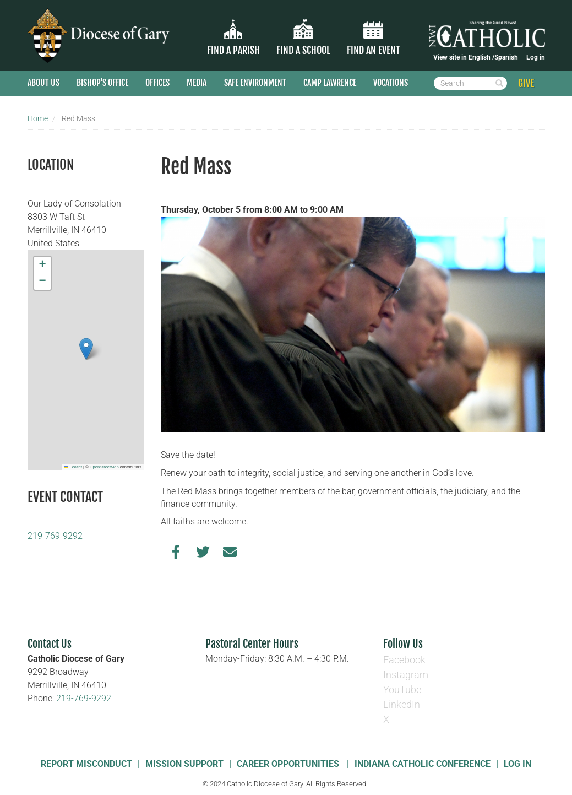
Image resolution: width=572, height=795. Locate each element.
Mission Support (184, 764)
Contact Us (50, 644)
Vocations (390, 82)
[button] (86, 349)
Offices (157, 82)
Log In (517, 764)
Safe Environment (255, 82)
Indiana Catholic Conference (423, 764)
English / (481, 57)
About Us (43, 82)
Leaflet (73, 466)
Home (38, 118)
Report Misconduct (86, 764)
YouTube (402, 689)
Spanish (506, 57)
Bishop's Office (102, 82)
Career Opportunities (289, 764)
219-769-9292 (55, 536)
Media (196, 82)
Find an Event (373, 50)
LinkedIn (401, 704)
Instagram (405, 674)
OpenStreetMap (104, 466)
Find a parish (233, 50)
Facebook (404, 660)
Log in (535, 57)
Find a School (303, 50)
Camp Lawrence (329, 82)
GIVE (526, 83)
